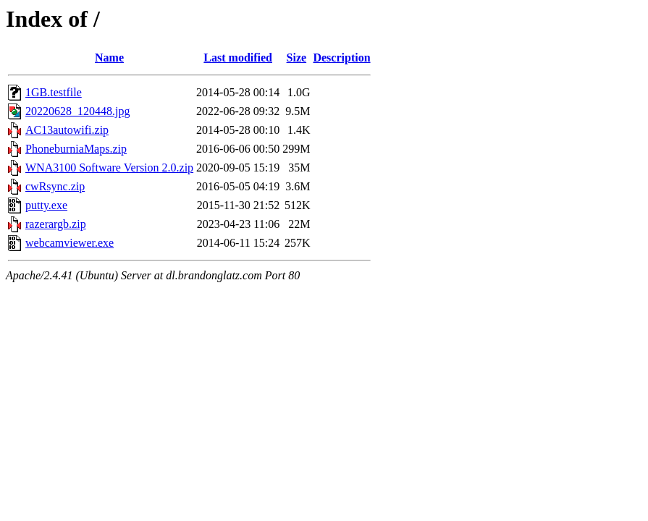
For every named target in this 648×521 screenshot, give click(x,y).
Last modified (237, 57)
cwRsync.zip (55, 186)
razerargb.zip (55, 224)
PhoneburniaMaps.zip (76, 149)
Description (341, 57)
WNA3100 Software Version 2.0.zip (109, 167)
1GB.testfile (53, 92)
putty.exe (46, 205)
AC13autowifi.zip (67, 130)
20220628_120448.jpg (77, 111)
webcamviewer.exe (69, 243)
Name (109, 57)
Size (297, 57)
